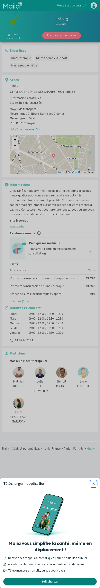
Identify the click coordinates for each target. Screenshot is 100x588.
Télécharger (50, 581)
